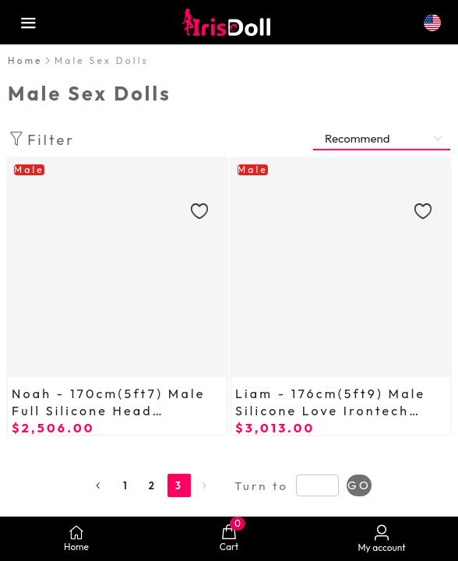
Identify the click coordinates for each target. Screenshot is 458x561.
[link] (25, 60)
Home (25, 60)
